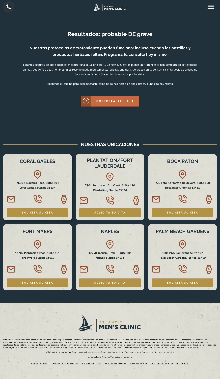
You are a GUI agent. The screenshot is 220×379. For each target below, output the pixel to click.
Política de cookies (40, 363)
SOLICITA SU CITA (37, 212)
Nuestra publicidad (138, 363)
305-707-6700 (182, 363)
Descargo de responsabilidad (65, 363)
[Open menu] (211, 7)
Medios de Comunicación (161, 363)
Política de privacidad (92, 363)
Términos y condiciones (115, 363)
